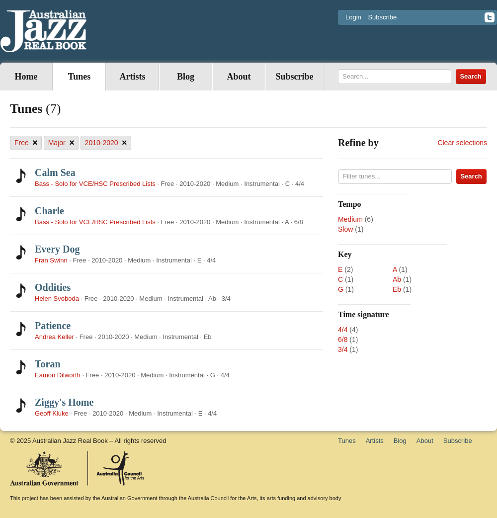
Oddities (53, 287)
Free (26, 143)
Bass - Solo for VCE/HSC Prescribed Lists (95, 183)
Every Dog (57, 249)
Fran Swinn (51, 260)
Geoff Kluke (52, 413)
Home (26, 77)
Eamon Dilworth (58, 375)
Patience (53, 325)
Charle (49, 210)
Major (61, 143)
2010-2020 (106, 143)
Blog (185, 77)
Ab (397, 279)
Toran (48, 363)
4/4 (342, 330)
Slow (345, 229)
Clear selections (462, 143)
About (238, 77)
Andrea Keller (54, 337)
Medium (350, 219)
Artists (133, 77)
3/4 (342, 349)
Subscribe (382, 17)
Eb (397, 289)
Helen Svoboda (57, 298)
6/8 (342, 340)
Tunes (79, 77)
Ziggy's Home (64, 402)
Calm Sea (55, 172)
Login (353, 17)
